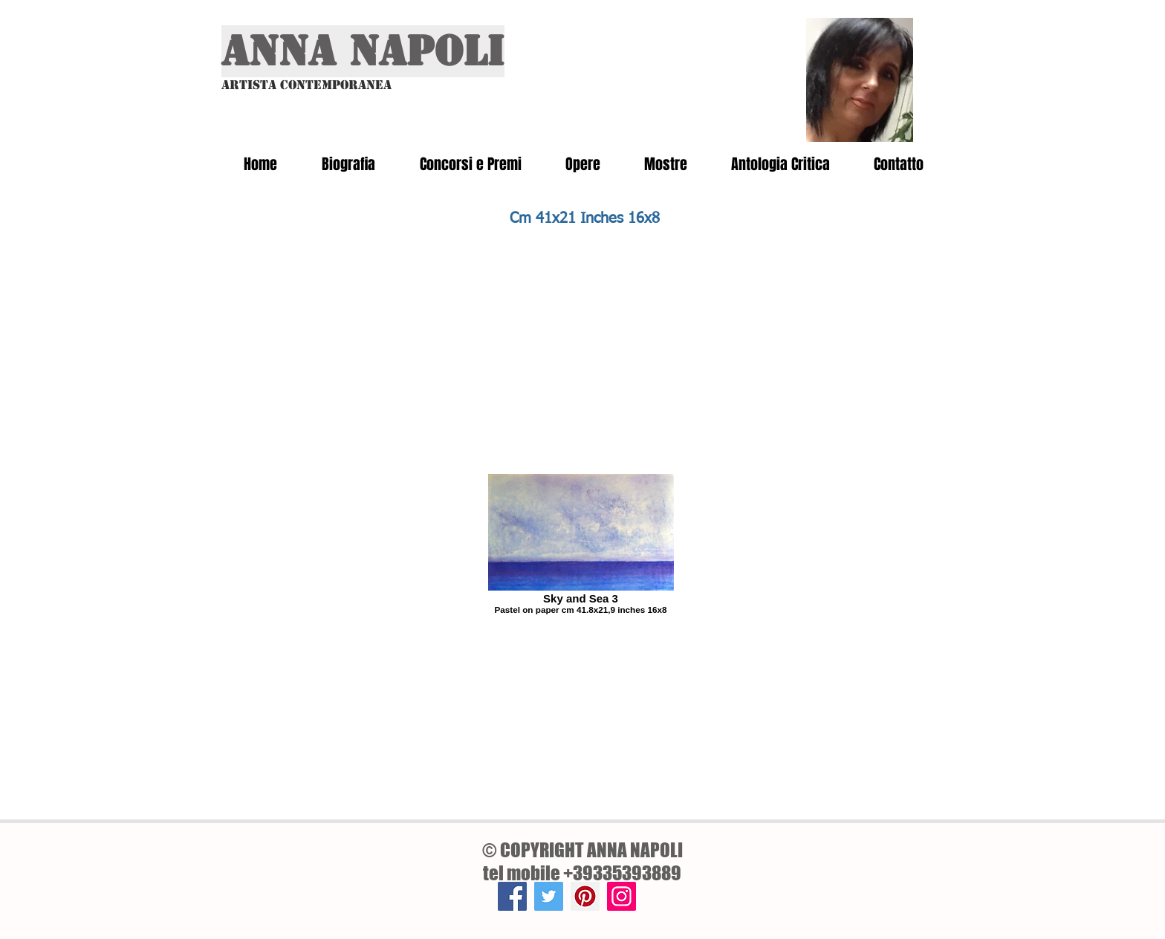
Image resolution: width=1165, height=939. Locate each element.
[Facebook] (512, 896)
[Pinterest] (585, 896)
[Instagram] (621, 896)
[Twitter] (548, 896)
